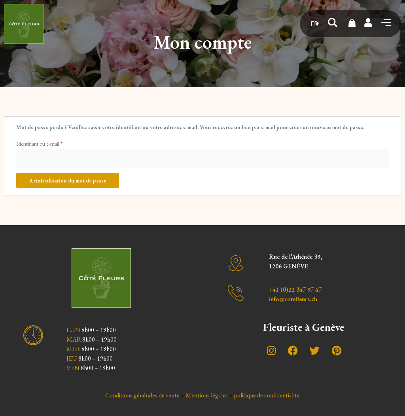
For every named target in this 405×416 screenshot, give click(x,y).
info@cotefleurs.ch (293, 299)
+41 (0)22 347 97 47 (295, 289)
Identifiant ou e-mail (39, 143)
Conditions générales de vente (142, 395)
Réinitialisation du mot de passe (67, 180)
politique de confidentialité (267, 395)
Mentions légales (206, 395)
